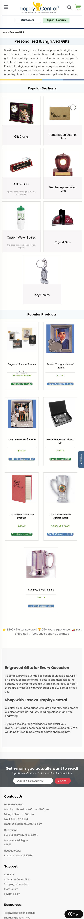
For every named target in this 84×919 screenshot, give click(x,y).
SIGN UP (62, 780)
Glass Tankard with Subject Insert (60, 516)
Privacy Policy (12, 894)
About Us (9, 874)
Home (4, 32)
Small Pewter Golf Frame (22, 439)
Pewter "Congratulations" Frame (60, 366)
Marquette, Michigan (16, 840)
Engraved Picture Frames (22, 364)
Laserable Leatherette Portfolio (22, 516)
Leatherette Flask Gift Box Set (60, 441)
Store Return (11, 889)
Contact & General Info (17, 879)
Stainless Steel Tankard (41, 589)
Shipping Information (16, 884)
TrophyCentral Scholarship (19, 913)
